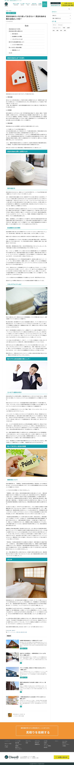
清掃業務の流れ (37, 744)
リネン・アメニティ (18, 744)
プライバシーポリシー (65, 744)
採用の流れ (45, 747)
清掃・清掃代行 (12, 630)
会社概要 (45, 741)
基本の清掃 (17, 742)
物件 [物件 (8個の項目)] (61, 30)
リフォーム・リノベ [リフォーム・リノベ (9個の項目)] (56, 27)
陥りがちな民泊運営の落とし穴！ (17, 42)
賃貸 (26, 632)
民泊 (8, 630)
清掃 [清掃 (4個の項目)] (57, 30)
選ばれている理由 (8, 743)
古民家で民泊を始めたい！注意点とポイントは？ (31, 640)
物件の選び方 (14, 33)
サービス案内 (17, 741)
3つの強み (6, 746)
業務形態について (15, 50)
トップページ (7, 741)
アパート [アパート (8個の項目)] (54, 25)
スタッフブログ (64, 741)
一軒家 (17, 632)
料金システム (28, 741)
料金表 (27, 742)
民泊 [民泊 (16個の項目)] (53, 30)
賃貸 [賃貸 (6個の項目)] (65, 30)
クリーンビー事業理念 (47, 745)
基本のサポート (17, 747)
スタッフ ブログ (55, 3)
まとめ (10, 53)
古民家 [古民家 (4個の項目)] (68, 27)
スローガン (6, 745)
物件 (24, 632)
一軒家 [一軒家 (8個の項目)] (63, 27)
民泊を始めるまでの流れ (14, 29)
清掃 (22, 632)
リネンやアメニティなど (16, 39)
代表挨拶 (45, 742)
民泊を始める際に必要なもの (15, 31)
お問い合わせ (64, 742)
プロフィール (46, 744)
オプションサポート (18, 748)
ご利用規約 (64, 745)
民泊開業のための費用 (16, 36)
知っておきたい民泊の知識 (15, 47)
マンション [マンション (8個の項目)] (60, 25)
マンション (13, 632)
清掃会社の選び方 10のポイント (55, 5)
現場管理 (16, 745)
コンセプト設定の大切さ (16, 44)
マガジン (56, 741)
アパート (9, 632)
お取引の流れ (37, 741)
